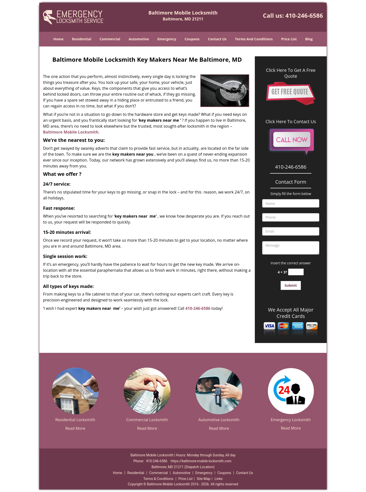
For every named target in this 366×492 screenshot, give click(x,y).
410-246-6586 (304, 15)
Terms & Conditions (158, 479)
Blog (309, 39)
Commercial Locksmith (147, 419)
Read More (75, 428)
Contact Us (217, 39)
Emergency (166, 39)
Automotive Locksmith (219, 419)
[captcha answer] (296, 272)
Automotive (139, 39)
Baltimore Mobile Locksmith (70, 132)
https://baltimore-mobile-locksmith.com (201, 461)
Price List (289, 39)
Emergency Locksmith (291, 419)
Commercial (110, 39)
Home (58, 39)
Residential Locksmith (75, 419)
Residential (81, 39)
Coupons (192, 39)
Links (218, 479)
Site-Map (203, 479)
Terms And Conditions (254, 39)
